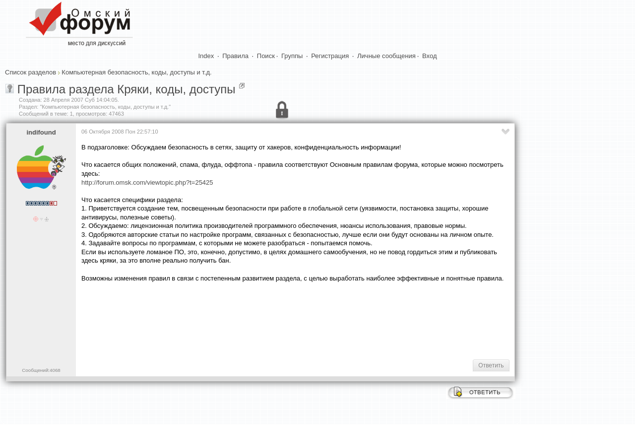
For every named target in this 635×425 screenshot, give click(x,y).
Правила (235, 56)
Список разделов (30, 72)
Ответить (491, 365)
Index (206, 56)
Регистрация (330, 56)
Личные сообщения (386, 56)
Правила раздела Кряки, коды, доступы (126, 89)
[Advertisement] (262, 319)
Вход (429, 56)
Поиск (266, 56)
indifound (41, 132)
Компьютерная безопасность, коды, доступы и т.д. (136, 72)
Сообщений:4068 (41, 370)
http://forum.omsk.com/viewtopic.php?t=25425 (147, 182)
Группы (292, 56)
